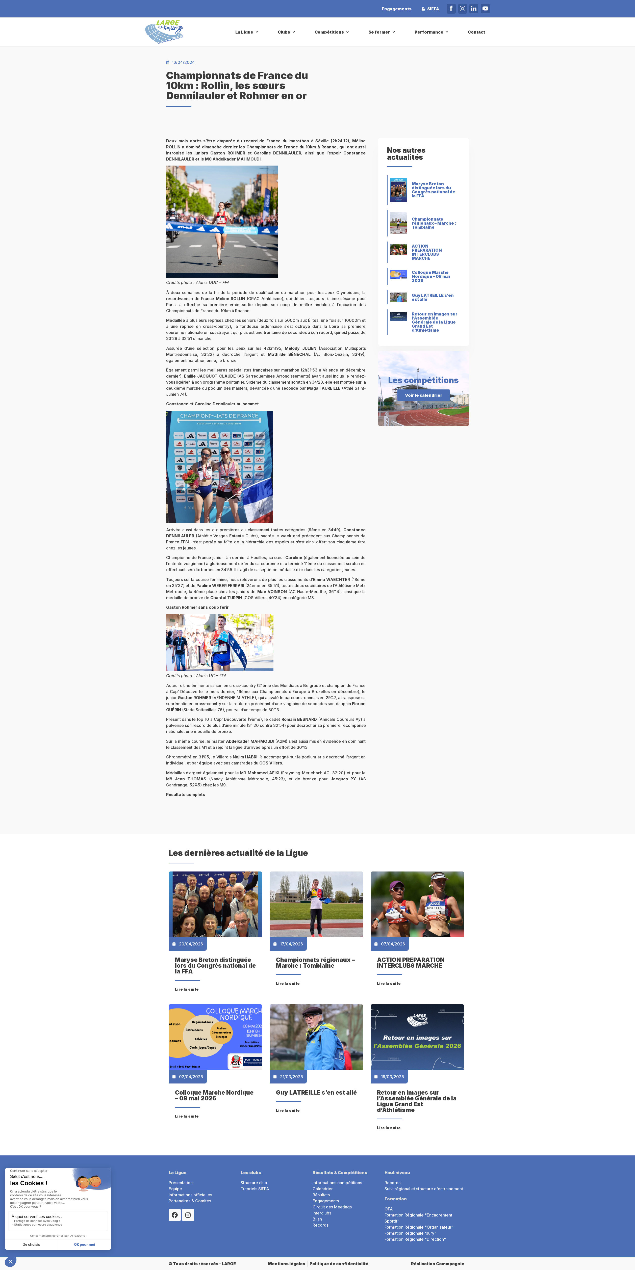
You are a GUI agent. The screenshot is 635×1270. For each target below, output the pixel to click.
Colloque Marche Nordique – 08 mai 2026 (431, 276)
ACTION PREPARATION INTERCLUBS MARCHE (427, 252)
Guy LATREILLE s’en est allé (433, 297)
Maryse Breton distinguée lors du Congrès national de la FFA (433, 189)
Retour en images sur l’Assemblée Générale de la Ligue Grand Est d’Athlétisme (435, 322)
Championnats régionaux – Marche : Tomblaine (434, 223)
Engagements (397, 8)
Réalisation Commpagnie (437, 1263)
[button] (247, 32)
